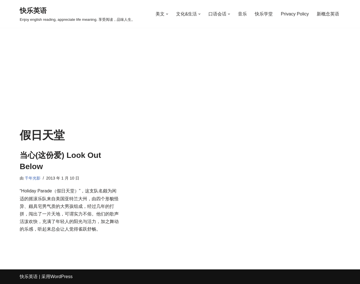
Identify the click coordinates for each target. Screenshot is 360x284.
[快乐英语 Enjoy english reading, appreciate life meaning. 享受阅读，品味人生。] (77, 14)
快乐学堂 (264, 14)
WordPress (61, 276)
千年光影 (32, 178)
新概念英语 (328, 14)
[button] (167, 14)
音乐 (242, 14)
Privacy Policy (295, 14)
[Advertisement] (180, 86)
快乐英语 (29, 276)
